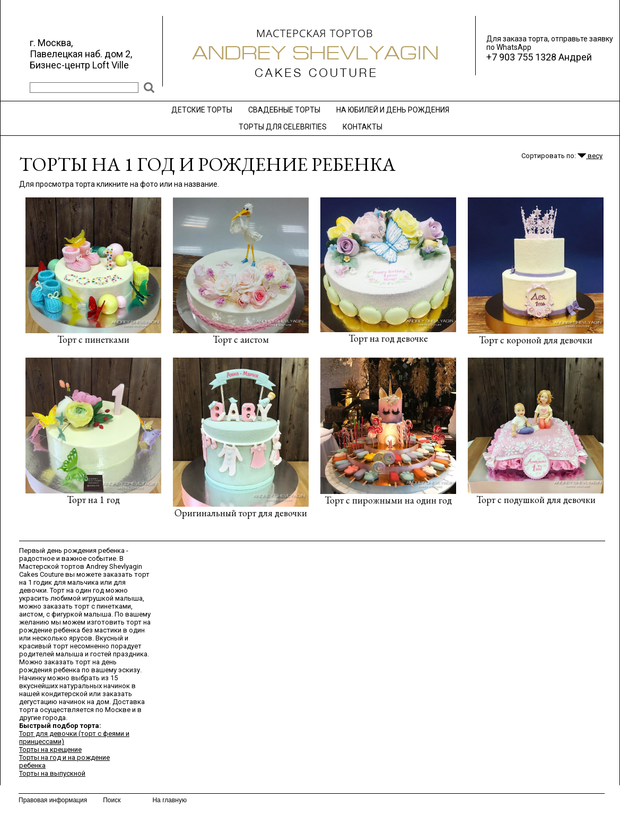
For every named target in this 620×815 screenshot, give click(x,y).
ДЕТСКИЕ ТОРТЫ (201, 110)
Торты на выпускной (52, 773)
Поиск (111, 800)
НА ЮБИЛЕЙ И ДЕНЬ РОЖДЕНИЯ (392, 110)
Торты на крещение (50, 749)
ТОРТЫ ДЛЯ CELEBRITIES (283, 127)
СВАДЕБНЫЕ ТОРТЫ (284, 110)
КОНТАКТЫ (362, 127)
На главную (169, 800)
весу (590, 156)
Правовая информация (53, 800)
